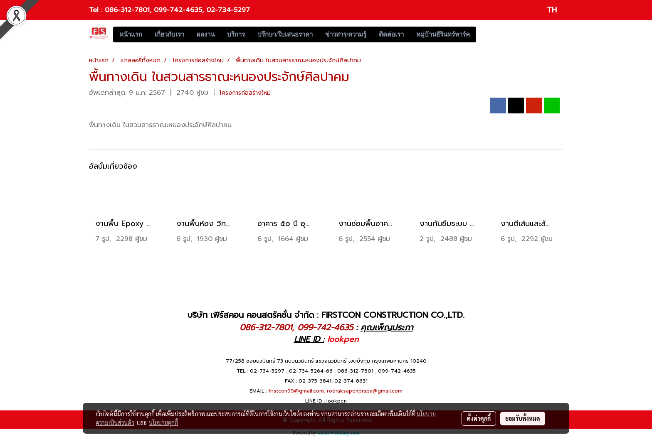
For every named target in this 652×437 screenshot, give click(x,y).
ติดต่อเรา (391, 34)
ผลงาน (206, 34)
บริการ (236, 34)
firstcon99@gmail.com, (297, 391)
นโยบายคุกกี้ (163, 422)
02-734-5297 (228, 10)
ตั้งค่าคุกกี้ (479, 418)
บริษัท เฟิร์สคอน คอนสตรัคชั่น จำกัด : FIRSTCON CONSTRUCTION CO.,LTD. (326, 315)
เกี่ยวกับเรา (169, 34)
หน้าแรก (130, 34)
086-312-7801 (127, 10)
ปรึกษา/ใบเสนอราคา (285, 34)
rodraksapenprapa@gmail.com (365, 391)
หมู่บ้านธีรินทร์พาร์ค (443, 34)
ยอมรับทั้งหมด (522, 418)
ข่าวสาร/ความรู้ (345, 34)
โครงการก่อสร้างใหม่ (245, 92)
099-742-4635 (178, 10)
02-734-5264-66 (311, 371)
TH (545, 10)
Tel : (97, 10)
